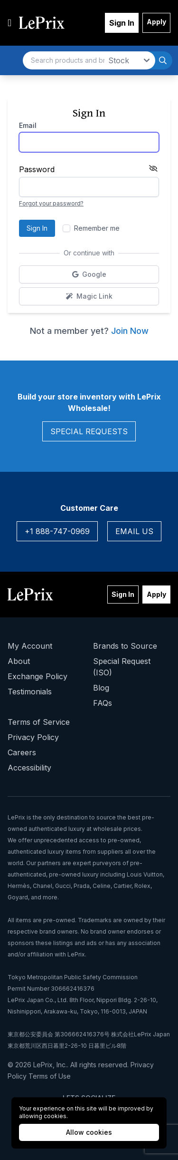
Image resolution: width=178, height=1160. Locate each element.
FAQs (102, 703)
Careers (22, 752)
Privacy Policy (33, 737)
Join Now (130, 331)
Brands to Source (125, 646)
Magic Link (112, 298)
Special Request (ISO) (121, 666)
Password (37, 169)
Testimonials (30, 691)
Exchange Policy (37, 676)
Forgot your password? (51, 203)
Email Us (134, 531)
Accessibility (29, 767)
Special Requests (89, 431)
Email (28, 125)
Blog (101, 687)
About (19, 661)
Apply (156, 22)
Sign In (121, 23)
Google (113, 276)
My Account (30, 646)
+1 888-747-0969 (57, 531)
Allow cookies (89, 1132)
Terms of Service (39, 722)
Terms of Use (49, 1076)
